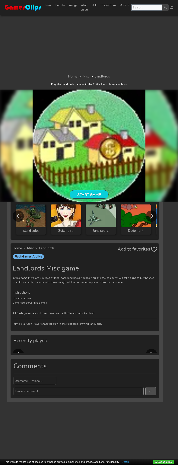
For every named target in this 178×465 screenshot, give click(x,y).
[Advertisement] (89, 44)
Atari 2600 (84, 7)
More (123, 5)
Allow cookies (163, 461)
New (48, 5)
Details (125, 461)
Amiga (73, 5)
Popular (60, 5)
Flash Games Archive (28, 257)
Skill (94, 5)
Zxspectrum (108, 5)
